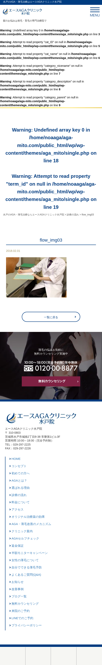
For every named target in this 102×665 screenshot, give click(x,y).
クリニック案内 (22, 531)
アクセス (17, 509)
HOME (16, 458)
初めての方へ (20, 473)
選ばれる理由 (20, 487)
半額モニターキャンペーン (29, 553)
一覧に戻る (51, 317)
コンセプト (19, 466)
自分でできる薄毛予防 (26, 567)
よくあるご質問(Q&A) (26, 574)
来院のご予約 (20, 610)
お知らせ (17, 582)
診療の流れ (19, 495)
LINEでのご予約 (22, 618)
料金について (20, 502)
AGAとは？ (19, 480)
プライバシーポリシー (26, 625)
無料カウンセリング (25, 603)
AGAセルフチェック (25, 538)
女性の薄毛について (25, 560)
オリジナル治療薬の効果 (28, 516)
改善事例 (17, 589)
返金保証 (17, 545)
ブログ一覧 (19, 596)
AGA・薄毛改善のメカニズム (31, 524)
